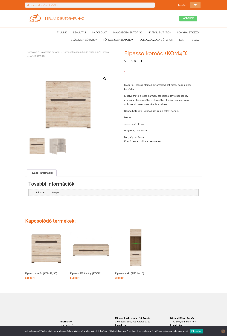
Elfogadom (196, 331)
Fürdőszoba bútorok (118, 39)
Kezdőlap (32, 52)
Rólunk (61, 32)
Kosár (182, 4)
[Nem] (223, 331)
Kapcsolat (99, 32)
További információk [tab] (41, 172)
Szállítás (79, 32)
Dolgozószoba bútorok (156, 39)
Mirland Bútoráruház (64, 18)
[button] (105, 79)
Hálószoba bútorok (127, 32)
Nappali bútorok (159, 32)
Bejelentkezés (67, 325)
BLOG (195, 39)
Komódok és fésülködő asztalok (80, 52)
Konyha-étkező (188, 32)
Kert (182, 39)
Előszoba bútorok (84, 39)
